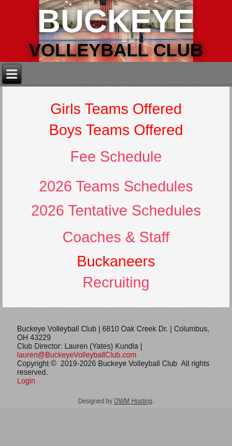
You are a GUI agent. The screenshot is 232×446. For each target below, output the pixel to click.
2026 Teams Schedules (116, 186)
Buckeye (115, 21)
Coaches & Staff (116, 237)
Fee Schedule (115, 156)
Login (27, 381)
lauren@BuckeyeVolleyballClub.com (77, 355)
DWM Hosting (133, 401)
